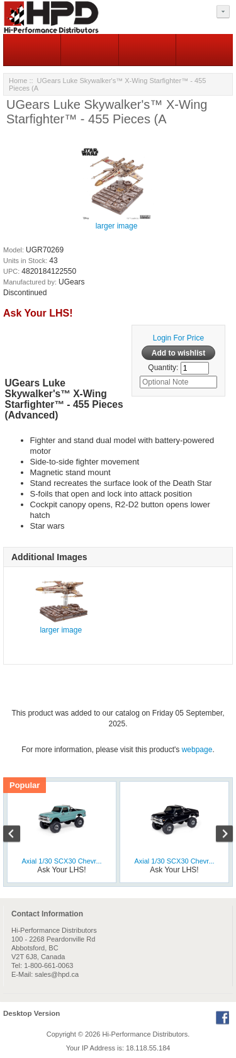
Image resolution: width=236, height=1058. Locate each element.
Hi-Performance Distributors (145, 1034)
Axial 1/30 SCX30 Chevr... (61, 861)
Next (217, 835)
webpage (197, 749)
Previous (18, 835)
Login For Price (178, 338)
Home (18, 80)
